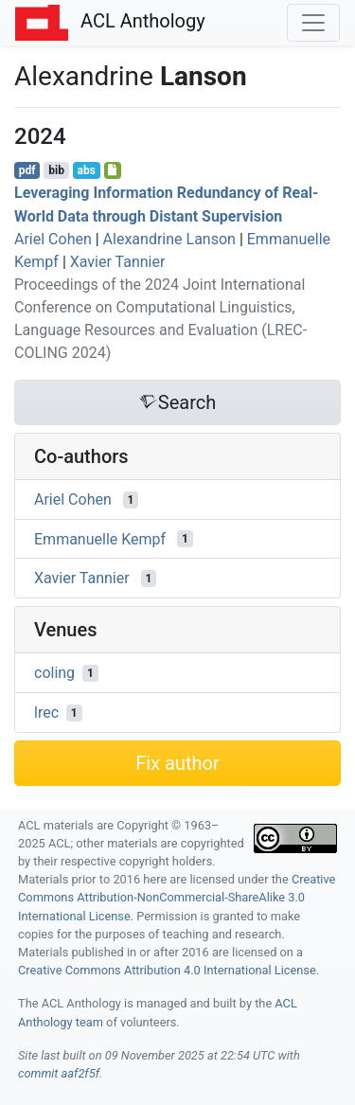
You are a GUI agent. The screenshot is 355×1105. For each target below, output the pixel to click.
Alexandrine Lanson (169, 239)
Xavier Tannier (118, 262)
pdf (27, 170)
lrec (46, 713)
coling (54, 673)
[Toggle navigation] (313, 23)
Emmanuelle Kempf (100, 538)
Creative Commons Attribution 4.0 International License (167, 970)
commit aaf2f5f (58, 1073)
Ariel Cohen (53, 239)
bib (56, 170)
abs (86, 170)
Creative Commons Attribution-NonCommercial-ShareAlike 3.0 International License (176, 897)
